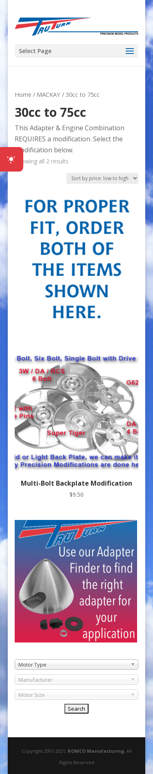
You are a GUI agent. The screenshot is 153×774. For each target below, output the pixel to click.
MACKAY (48, 94)
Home (23, 94)
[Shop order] (102, 178)
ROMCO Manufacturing (96, 751)
